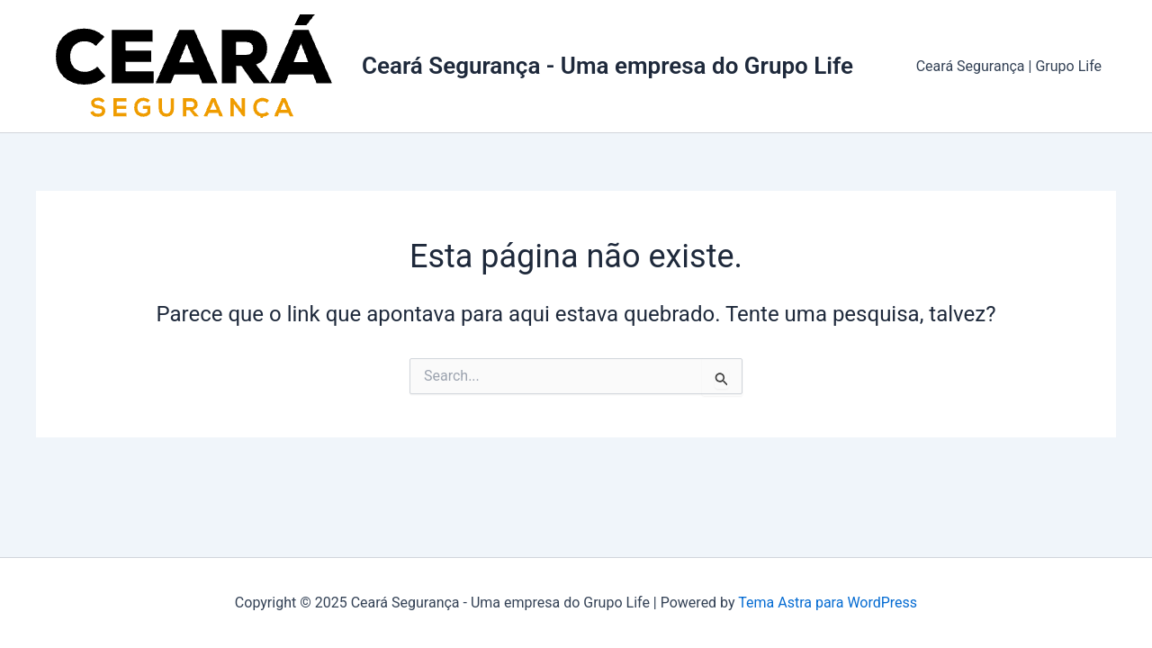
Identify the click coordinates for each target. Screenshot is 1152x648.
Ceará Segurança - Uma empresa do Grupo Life (607, 65)
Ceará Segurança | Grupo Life (1009, 66)
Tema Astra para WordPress (827, 602)
